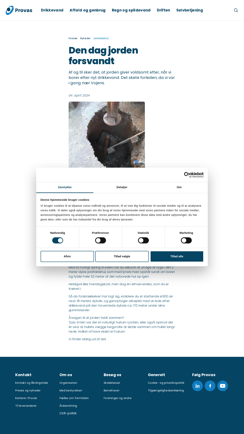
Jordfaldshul (101, 38)
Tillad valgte (122, 256)
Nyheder (85, 38)
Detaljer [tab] (121, 187)
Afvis (67, 256)
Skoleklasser (112, 383)
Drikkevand (52, 10)
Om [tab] (179, 187)
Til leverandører (26, 406)
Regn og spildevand (131, 10)
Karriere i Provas (26, 398)
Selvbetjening (189, 10)
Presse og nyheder (28, 390)
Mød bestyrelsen (70, 390)
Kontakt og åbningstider (31, 383)
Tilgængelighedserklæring (166, 390)
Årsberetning (68, 406)
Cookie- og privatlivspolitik (166, 383)
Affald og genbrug (88, 10)
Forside (73, 38)
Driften (163, 10)
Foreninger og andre (118, 398)
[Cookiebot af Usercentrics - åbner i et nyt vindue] (187, 175)
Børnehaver (112, 390)
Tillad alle (176, 256)
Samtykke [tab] (65, 187)
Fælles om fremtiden (74, 398)
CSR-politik (68, 413)
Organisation (68, 383)
